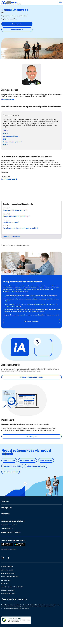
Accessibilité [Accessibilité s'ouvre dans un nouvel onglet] (5, 580)
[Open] (60, 2)
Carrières (5, 514)
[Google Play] (19, 544)
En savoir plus (32, 436)
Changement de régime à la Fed (15, 210)
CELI (5, 139)
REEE (5, 145)
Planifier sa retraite (10, 472)
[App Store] (7, 544)
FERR (5, 130)
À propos (5, 501)
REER (5, 133)
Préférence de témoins (8, 593)
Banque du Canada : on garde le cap (16, 216)
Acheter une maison (27, 460)
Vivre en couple (9, 460)
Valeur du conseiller (31, 321)
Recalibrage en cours (11, 222)
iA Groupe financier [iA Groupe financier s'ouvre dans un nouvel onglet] (7, 590)
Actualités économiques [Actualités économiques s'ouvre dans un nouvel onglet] (10, 532)
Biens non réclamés (7, 566)
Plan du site (4, 583)
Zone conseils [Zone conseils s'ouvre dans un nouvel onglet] (6, 528)
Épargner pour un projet (12, 466)
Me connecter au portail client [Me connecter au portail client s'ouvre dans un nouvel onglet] (12, 521)
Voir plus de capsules (11, 237)
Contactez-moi (17, 24)
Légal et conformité (7, 570)
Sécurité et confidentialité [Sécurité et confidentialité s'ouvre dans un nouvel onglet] (9, 577)
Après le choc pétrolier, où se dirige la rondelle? (20, 228)
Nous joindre (6, 507)
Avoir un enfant (46, 460)
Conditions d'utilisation (8, 573)
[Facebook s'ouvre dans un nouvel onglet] (8, 557)
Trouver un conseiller (9, 525)
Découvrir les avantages (9, 549)
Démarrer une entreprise (36, 466)
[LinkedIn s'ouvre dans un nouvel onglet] (2, 557)
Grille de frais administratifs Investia (12, 587)
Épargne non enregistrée (12, 142)
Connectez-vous (17, 30)
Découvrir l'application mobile (31, 377)
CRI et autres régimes (11, 136)
